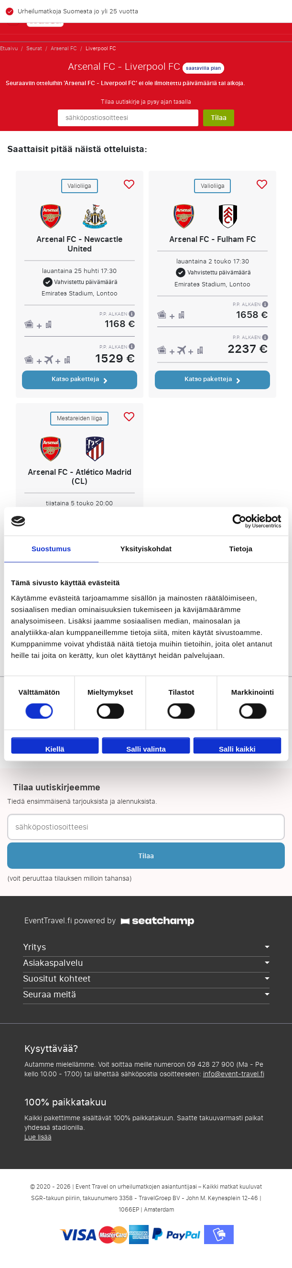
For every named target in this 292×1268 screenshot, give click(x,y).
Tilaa (219, 117)
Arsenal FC (64, 48)
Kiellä (55, 749)
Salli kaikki (237, 749)
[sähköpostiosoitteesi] (128, 117)
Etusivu (9, 48)
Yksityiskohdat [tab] (146, 549)
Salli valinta (146, 749)
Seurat (34, 48)
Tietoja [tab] (240, 549)
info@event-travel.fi (233, 1074)
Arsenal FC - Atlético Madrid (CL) (79, 477)
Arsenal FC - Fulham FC (212, 239)
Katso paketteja (80, 379)
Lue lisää (38, 1137)
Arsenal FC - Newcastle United (79, 244)
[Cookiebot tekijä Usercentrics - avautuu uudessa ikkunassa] (239, 521)
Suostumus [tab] (51, 549)
